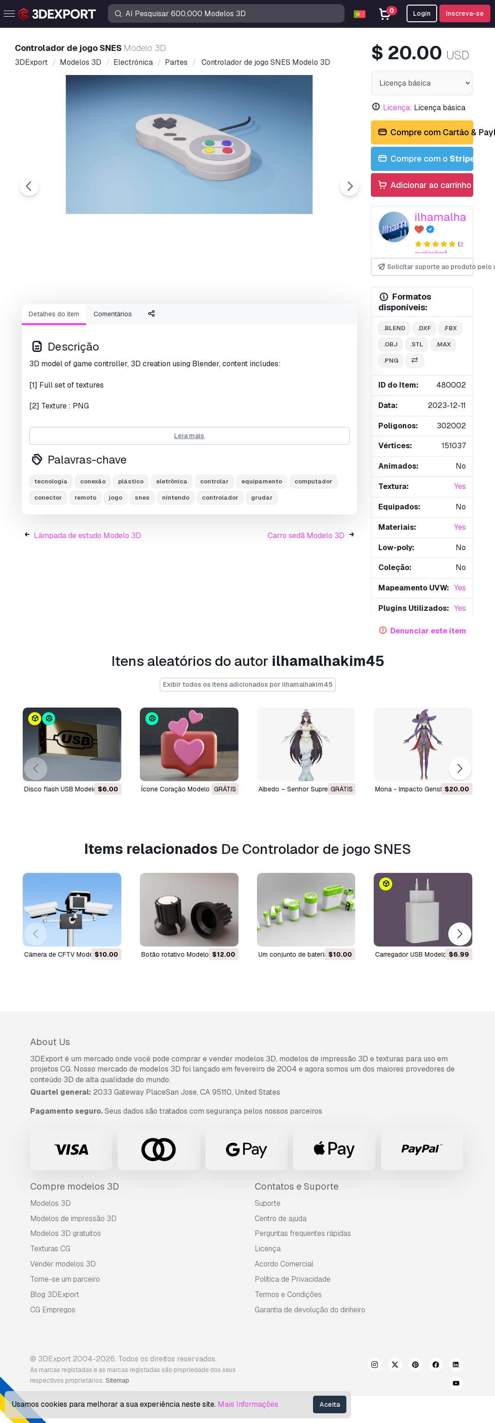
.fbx (450, 328)
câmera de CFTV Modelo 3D (66, 954)
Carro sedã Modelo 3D (306, 586)
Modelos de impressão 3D (73, 1218)
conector (48, 548)
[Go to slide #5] (305, 322)
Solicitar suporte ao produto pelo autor (425, 267)
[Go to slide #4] (246, 322)
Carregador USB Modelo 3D (416, 954)
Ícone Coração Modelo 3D (180, 788)
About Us (50, 1042)
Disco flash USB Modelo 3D (65, 788)
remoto (85, 548)
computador (313, 532)
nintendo (175, 548)
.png (390, 360)
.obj (390, 344)
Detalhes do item (54, 365)
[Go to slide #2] (128, 322)
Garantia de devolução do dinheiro (310, 1310)
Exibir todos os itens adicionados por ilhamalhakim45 (247, 684)
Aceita (330, 1404)
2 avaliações (439, 248)
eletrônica (172, 532)
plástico (131, 532)
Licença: (397, 108)
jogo (115, 548)
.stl (416, 344)
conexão (93, 532)
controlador (220, 548)
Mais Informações (248, 1404)
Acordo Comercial (284, 1264)
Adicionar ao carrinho (424, 185)
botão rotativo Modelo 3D (180, 954)
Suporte (268, 1203)
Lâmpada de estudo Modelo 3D (87, 586)
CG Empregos (52, 1310)
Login (422, 13)
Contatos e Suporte (296, 1186)
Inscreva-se (465, 13)
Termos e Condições (288, 1294)
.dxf (424, 328)
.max (443, 344)
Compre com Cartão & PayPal (425, 132)
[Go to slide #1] (68, 322)
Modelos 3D (50, 1203)
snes (142, 548)
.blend (394, 328)
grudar (262, 548)
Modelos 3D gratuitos (65, 1233)
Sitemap (117, 1380)
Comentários (113, 365)
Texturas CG (50, 1249)
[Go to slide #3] (187, 322)
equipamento (261, 532)
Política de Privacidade (293, 1279)
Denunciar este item (428, 631)
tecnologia (51, 532)
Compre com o (425, 159)
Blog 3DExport (54, 1294)
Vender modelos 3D (63, 1264)
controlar (214, 532)
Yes (460, 486)
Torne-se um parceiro (65, 1279)
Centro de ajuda (281, 1218)
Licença (268, 1249)
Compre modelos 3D (74, 1186)
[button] (459, 769)
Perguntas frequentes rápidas (303, 1233)
